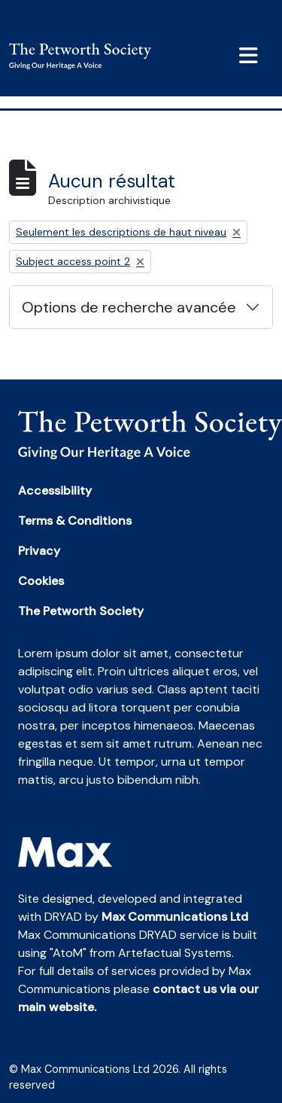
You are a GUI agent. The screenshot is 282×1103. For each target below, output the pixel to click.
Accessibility (55, 490)
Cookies (41, 581)
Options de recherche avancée (129, 307)
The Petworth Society (81, 611)
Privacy (39, 551)
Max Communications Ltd (175, 917)
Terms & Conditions (75, 521)
